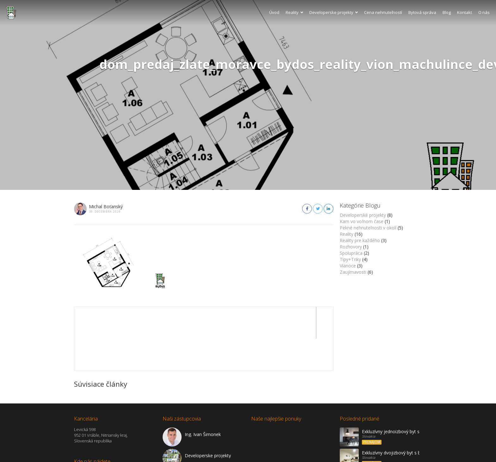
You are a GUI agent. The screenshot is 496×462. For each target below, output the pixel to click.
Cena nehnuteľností (383, 12)
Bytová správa (422, 12)
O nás (484, 12)
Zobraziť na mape (91, 441)
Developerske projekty (333, 12)
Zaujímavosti (353, 272)
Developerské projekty (363, 215)
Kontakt (464, 12)
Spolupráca (351, 253)
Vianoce (348, 266)
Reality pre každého (360, 240)
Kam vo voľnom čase (361, 221)
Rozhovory (351, 247)
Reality (294, 12)
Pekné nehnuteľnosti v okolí (368, 228)
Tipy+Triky (350, 259)
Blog (447, 12)
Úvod (274, 12)
